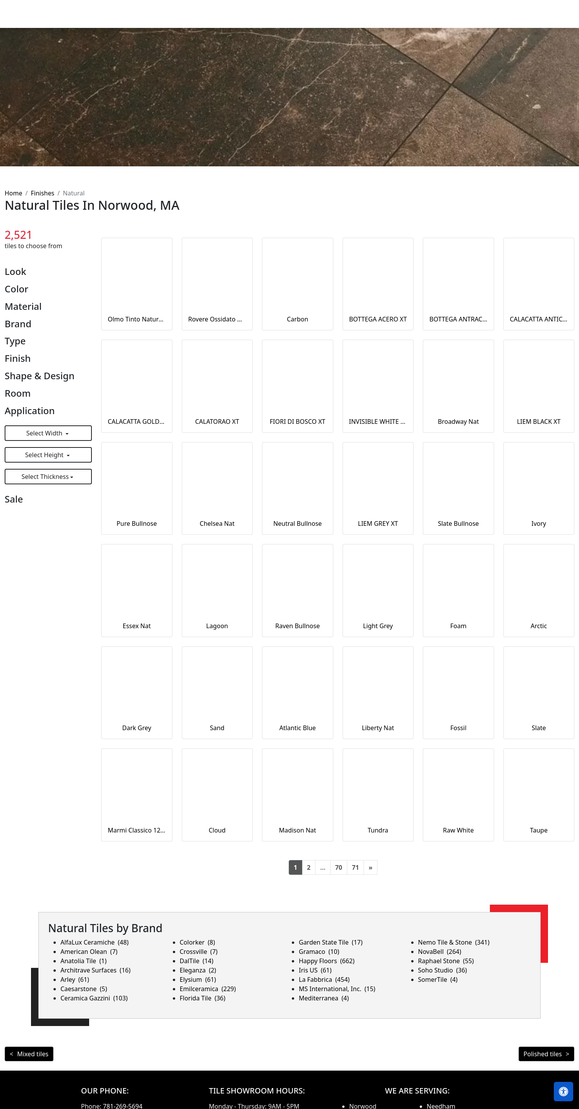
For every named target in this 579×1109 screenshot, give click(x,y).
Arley (74, 979)
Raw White (458, 830)
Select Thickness (45, 476)
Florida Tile (203, 998)
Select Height (45, 455)
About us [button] (506, 19)
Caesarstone (83, 989)
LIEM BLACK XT (539, 421)
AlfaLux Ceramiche (94, 942)
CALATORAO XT (217, 421)
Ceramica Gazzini (94, 998)
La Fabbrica (324, 979)
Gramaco (319, 951)
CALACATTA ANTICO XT (539, 319)
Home (294, 19)
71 (355, 867)
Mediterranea (324, 998)
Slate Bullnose (458, 523)
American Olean (88, 951)
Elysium (198, 979)
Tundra (378, 830)
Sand (217, 728)
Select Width (45, 433)
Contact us (552, 19)
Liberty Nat (378, 728)
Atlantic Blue (297, 728)
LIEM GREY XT (378, 523)
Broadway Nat (458, 421)
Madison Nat (297, 830)
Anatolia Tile (83, 961)
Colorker (197, 942)
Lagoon (217, 626)
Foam (458, 626)
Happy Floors (327, 961)
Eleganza (198, 970)
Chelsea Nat (217, 523)
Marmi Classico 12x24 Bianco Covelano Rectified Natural (137, 830)
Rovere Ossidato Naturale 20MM (217, 319)
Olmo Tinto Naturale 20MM (137, 319)
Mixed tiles (32, 1054)
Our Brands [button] (425, 19)
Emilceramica (208, 989)
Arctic (539, 626)
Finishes (42, 193)
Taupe (539, 830)
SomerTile (438, 979)
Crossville (199, 951)
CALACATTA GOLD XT (137, 421)
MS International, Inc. (337, 989)
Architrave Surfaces (95, 970)
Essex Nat (137, 626)
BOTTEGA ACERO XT (378, 319)
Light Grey (378, 626)
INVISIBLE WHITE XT (378, 421)
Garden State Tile (331, 942)
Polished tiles (543, 1054)
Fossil (458, 728)
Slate (539, 728)
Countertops (378, 19)
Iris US (315, 970)
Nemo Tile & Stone (454, 942)
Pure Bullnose (137, 523)
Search (470, 19)
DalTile (197, 961)
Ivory (538, 523)
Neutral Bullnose (297, 523)
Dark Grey (136, 728)
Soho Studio (442, 970)
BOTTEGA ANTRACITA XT (458, 319)
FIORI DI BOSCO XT (297, 421)
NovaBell (440, 951)
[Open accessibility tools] (563, 1091)
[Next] (370, 867)
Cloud (217, 830)
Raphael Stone (446, 961)
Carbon (297, 319)
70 (338, 867)
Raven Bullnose (297, 626)
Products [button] (328, 19)
